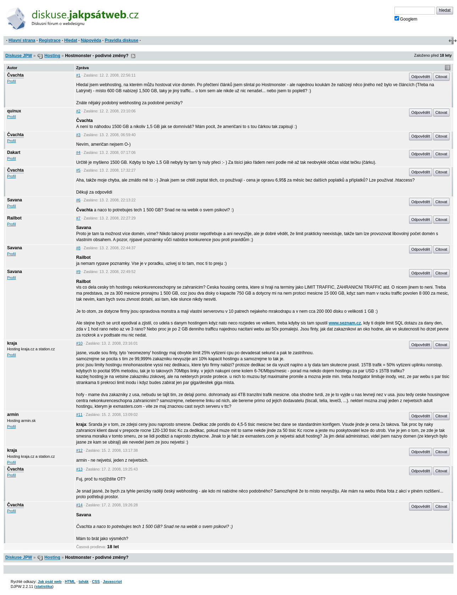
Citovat (441, 76)
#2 (78, 111)
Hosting (52, 55)
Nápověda (91, 40)
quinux (14, 111)
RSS (133, 56)
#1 (78, 75)
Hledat (70, 40)
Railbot (14, 218)
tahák (83, 581)
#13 (79, 469)
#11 (79, 414)
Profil (11, 81)
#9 (78, 271)
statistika (44, 586)
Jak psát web (49, 581)
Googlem (406, 19)
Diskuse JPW (18, 55)
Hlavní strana (22, 40)
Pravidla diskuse (121, 40)
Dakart (13, 152)
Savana (14, 200)
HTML (70, 581)
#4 (78, 152)
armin (13, 414)
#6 (78, 200)
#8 (78, 248)
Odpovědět (420, 76)
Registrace (49, 40)
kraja (12, 343)
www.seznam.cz (345, 323)
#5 (78, 170)
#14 (79, 505)
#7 (78, 218)
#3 (78, 135)
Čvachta (15, 75)
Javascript (112, 581)
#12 (79, 450)
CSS (96, 581)
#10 (79, 343)
